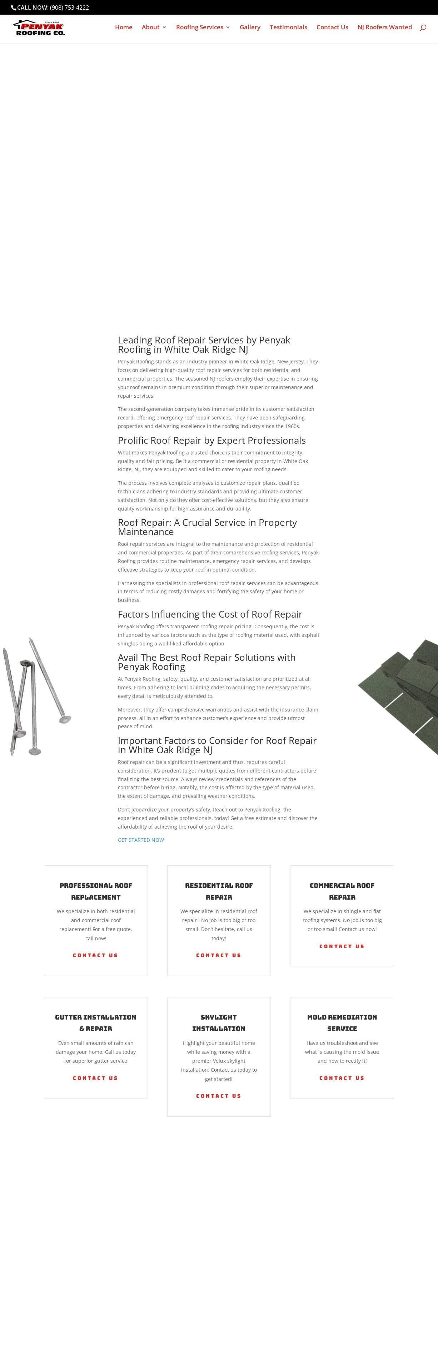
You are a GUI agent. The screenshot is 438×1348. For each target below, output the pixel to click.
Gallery (250, 28)
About (151, 28)
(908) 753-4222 (69, 7)
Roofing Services (199, 28)
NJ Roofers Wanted (385, 28)
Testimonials (288, 28)
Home (124, 28)
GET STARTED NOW (141, 839)
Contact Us (332, 28)
